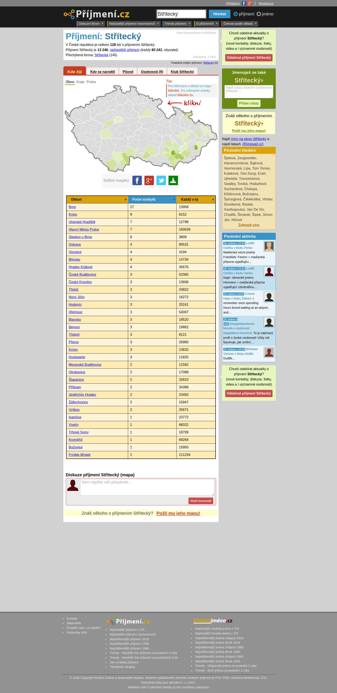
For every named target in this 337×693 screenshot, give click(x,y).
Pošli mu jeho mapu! (178, 513)
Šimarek (243, 214)
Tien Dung (248, 173)
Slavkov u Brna (80, 237)
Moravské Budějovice (85, 364)
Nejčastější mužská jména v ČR (217, 628)
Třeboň (74, 334)
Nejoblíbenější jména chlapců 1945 (219, 656)
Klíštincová (232, 194)
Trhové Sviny (79, 432)
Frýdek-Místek (79, 455)
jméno (268, 14)
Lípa (247, 168)
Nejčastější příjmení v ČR (127, 629)
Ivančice (75, 417)
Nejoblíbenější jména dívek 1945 (217, 661)
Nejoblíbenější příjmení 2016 (129, 639)
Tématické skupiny (122, 667)
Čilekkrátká (251, 199)
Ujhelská (230, 178)
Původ (128, 72)
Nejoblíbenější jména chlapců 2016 (219, 638)
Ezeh (261, 173)
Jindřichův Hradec (82, 394)
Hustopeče (77, 357)
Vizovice (75, 252)
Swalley (230, 184)
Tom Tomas (261, 168)
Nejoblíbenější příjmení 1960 (129, 643)
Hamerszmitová (236, 163)
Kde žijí (74, 72)
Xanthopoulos (234, 209)
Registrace (266, 3)
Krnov (73, 349)
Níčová (236, 220)
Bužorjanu (250, 194)
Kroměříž (76, 440)
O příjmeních (207, 23)
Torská (242, 184)
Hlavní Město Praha (84, 229)
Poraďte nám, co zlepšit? (84, 627)
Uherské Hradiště (82, 222)
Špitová (229, 158)
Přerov (74, 342)
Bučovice (76, 447)
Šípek (256, 214)
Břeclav (74, 259)
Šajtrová (256, 163)
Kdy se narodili (102, 72)
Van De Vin (255, 209)
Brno (72, 207)
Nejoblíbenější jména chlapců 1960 (219, 647)
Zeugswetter (246, 158)
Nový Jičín (77, 297)
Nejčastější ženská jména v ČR (216, 633)
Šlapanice (76, 379)
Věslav (267, 199)
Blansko (75, 319)
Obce (70, 82)
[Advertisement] (141, 562)
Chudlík (230, 214)
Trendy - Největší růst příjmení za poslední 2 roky (143, 653)
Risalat (247, 204)
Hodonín (75, 304)
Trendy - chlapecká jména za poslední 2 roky (226, 665)
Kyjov (73, 214)
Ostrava (75, 244)
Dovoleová (232, 204)
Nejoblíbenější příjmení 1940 (129, 648)
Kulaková (231, 173)
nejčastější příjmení (124, 50)
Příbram (75, 387)
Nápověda (74, 623)
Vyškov (74, 410)
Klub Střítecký (182, 72)
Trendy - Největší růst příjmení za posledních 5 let (144, 657)
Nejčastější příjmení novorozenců (134, 23)
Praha (91, 82)
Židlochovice (78, 402)
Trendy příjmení (177, 23)
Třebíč (73, 289)
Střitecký (208, 62)
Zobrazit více (248, 225)
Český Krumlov (80, 282)
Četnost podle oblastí (240, 23)
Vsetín (73, 425)
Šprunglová (232, 199)
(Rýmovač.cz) (252, 144)
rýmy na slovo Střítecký (248, 139)
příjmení (247, 14)
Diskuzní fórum (91, 23)
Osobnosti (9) (152, 72)
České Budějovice (82, 274)
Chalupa (250, 189)
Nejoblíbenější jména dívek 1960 (217, 652)
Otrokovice (77, 372)
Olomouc (76, 312)
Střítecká (101, 55)
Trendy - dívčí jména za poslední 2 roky (222, 670)
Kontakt (72, 618)
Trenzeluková (249, 178)
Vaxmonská (233, 168)
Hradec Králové (80, 267)
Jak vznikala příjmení (124, 662)
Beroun (74, 327)
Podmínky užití (77, 632)
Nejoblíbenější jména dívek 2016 (217, 642)
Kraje (80, 82)
